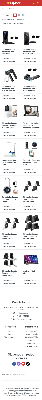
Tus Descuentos (10, 337)
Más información (29, 395)
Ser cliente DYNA (31, 337)
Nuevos (10, 334)
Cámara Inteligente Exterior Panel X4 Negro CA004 (30, 236)
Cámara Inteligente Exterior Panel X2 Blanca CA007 (9, 236)
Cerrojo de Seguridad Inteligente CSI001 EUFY (31, 162)
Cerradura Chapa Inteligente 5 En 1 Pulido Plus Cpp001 (31, 51)
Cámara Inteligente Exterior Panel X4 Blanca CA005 (9, 273)
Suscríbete (31, 340)
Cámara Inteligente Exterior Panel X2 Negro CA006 (30, 199)
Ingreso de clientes (32, 334)
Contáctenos (31, 343)
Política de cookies (31, 346)
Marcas (10, 331)
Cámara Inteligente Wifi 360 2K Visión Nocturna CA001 (9, 125)
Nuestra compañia (31, 331)
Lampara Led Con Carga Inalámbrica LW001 (9, 162)
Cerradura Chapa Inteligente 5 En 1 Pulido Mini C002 (30, 88)
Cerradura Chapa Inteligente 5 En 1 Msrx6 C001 (9, 51)
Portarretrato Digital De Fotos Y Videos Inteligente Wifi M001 (31, 125)
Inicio (3, 9)
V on (10, 9)
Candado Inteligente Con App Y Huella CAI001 (10, 199)
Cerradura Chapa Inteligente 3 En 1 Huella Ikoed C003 (9, 88)
